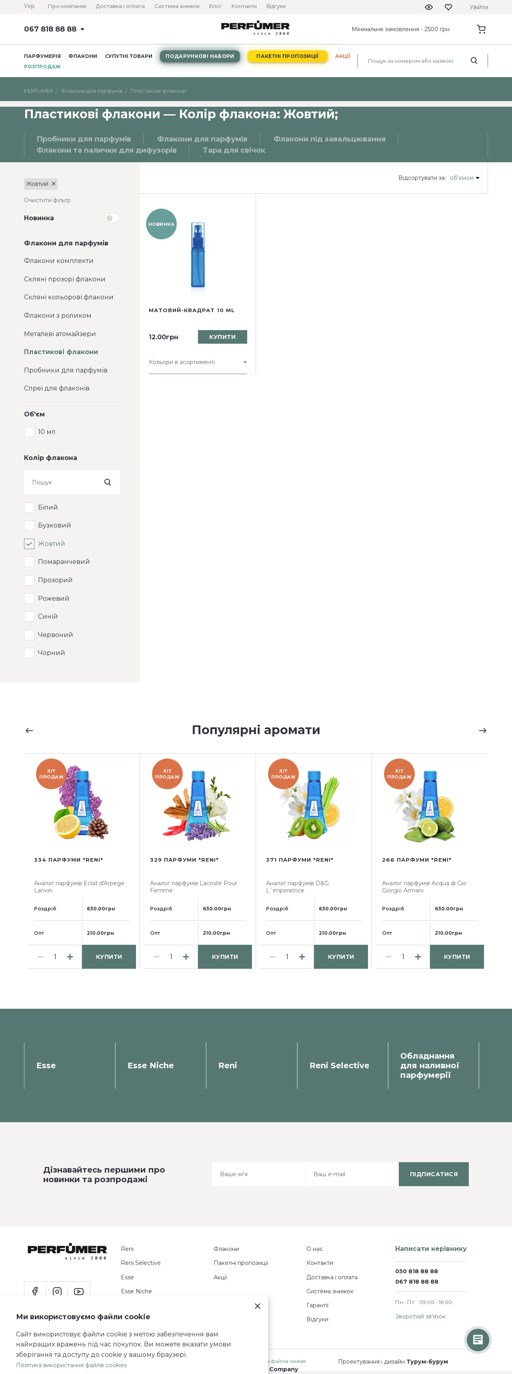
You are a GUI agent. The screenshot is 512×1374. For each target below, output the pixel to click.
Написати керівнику (431, 1249)
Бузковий (54, 525)
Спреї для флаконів (57, 388)
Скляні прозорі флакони (65, 279)
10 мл (47, 432)
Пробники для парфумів (66, 370)
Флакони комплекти (59, 261)
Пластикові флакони (61, 352)
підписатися (434, 1174)
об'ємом (462, 177)
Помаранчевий (64, 562)
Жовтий (51, 544)
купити (222, 337)
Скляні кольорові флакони (69, 297)
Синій (48, 616)
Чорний (51, 653)
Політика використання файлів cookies (71, 1365)
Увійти (479, 7)
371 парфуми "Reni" (300, 859)
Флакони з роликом (58, 315)
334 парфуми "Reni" (68, 859)
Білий (48, 507)
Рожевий (54, 598)
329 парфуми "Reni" (184, 859)
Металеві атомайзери (60, 334)
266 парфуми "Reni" (417, 859)
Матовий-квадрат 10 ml (192, 310)
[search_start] (474, 60)
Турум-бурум (427, 1361)
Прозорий (55, 580)
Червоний (55, 635)
